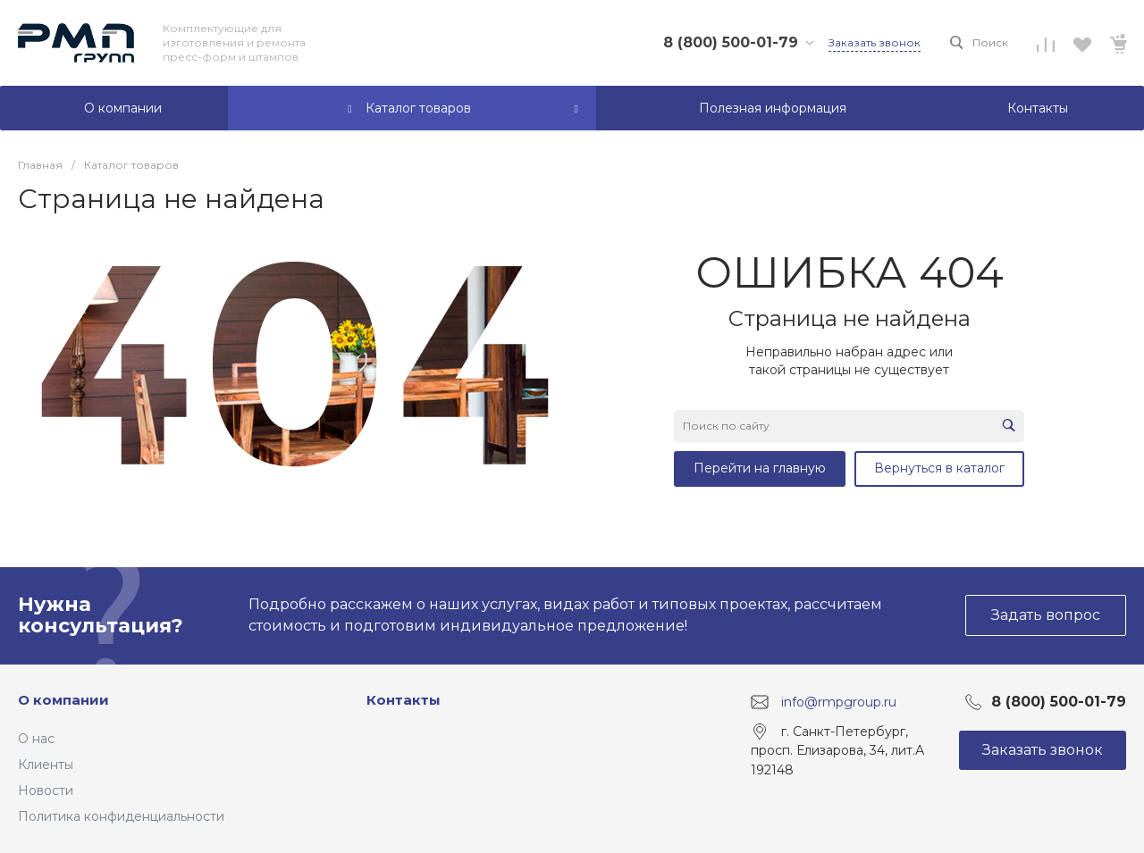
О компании (63, 699)
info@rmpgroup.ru (838, 701)
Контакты (403, 699)
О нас (36, 739)
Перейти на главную (760, 468)
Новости (45, 790)
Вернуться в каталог (939, 468)
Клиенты (45, 765)
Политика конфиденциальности (121, 816)
